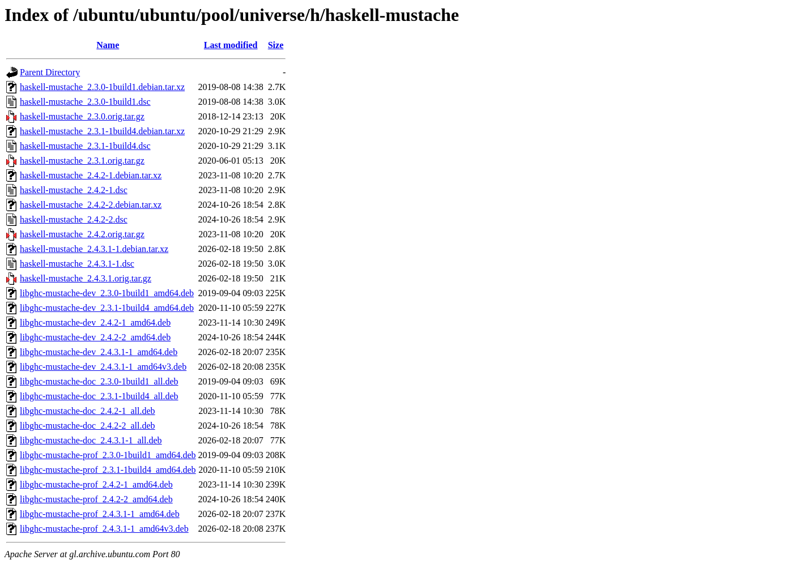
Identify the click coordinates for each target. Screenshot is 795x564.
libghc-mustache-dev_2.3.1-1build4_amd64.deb (107, 308)
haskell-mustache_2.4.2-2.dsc (73, 219)
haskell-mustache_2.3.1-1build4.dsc (85, 146)
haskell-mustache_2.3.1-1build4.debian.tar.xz (102, 131)
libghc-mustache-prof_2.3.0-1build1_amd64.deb (108, 455)
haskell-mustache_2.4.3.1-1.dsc (77, 263)
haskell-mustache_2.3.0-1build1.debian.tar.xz (102, 87)
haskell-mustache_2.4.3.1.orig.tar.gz (85, 278)
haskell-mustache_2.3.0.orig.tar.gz (82, 116)
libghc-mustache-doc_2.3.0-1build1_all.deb (99, 381)
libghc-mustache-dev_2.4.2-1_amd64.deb (95, 322)
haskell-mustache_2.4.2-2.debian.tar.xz (90, 205)
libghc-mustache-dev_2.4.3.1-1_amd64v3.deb (103, 366)
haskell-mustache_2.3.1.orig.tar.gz (82, 160)
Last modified (231, 45)
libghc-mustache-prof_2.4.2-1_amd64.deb (96, 484)
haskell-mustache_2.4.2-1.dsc (73, 190)
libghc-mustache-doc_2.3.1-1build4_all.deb (99, 396)
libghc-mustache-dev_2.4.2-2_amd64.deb (95, 337)
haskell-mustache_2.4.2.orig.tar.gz (82, 234)
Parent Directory (50, 72)
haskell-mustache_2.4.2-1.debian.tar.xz (90, 175)
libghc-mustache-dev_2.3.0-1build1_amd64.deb (107, 293)
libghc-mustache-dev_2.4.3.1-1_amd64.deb (98, 352)
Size (276, 45)
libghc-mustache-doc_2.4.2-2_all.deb (87, 425)
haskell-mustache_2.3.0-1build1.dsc (85, 101)
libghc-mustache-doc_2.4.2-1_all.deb (87, 411)
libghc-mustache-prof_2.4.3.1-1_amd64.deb (100, 514)
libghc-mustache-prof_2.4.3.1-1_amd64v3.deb (104, 528)
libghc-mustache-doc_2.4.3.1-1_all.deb (91, 440)
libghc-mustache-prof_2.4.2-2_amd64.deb (96, 499)
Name (107, 45)
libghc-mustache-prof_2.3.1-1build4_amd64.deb (108, 470)
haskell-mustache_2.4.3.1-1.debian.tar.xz (94, 249)
